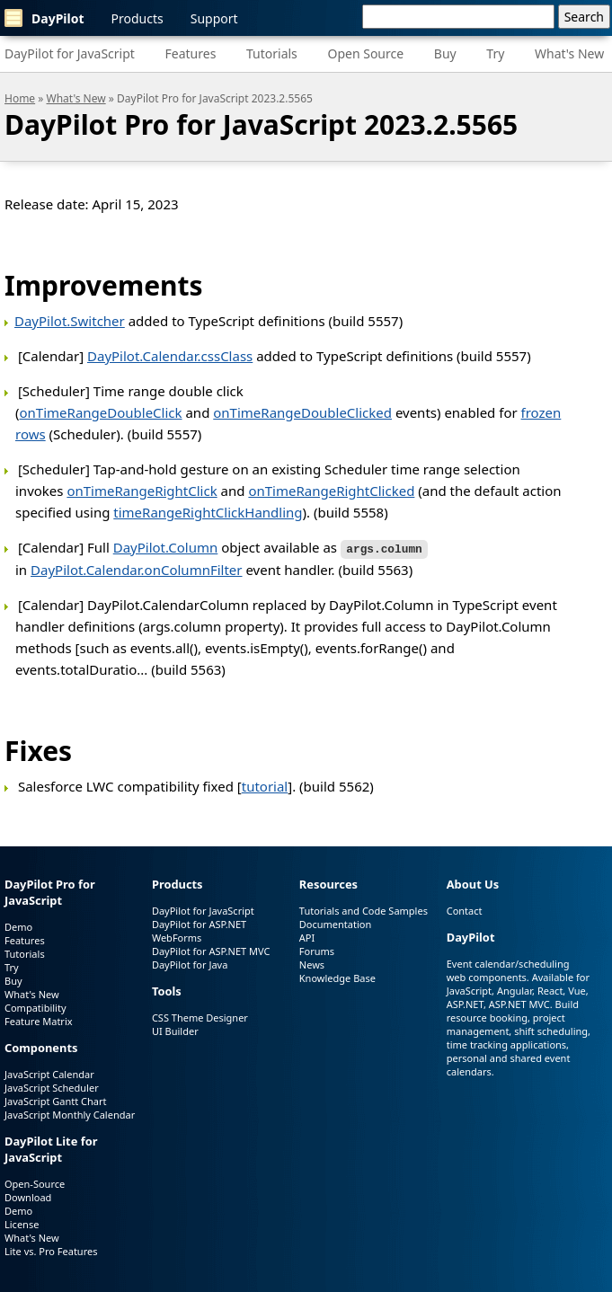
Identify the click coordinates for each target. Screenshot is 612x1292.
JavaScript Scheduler (51, 1086)
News (311, 963)
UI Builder (175, 1029)
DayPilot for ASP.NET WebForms (199, 929)
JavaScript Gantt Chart (55, 1099)
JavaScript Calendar (49, 1072)
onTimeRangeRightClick (142, 491)
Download (27, 1195)
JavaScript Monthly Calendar (69, 1112)
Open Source (365, 53)
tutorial (265, 785)
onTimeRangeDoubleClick (101, 412)
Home (19, 98)
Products (137, 18)
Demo (18, 926)
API (307, 936)
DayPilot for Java (189, 963)
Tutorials (271, 53)
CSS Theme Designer (200, 1015)
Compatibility (35, 1006)
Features (191, 53)
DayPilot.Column (165, 547)
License (21, 1222)
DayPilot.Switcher (69, 321)
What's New (569, 53)
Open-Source (34, 1182)
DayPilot (44, 18)
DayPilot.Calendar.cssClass (170, 356)
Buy (445, 53)
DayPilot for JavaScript (69, 53)
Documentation (335, 923)
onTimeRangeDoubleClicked (302, 412)
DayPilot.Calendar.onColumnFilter (136, 569)
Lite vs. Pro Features (50, 1249)
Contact (465, 909)
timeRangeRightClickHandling (207, 512)
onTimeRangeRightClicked (331, 491)
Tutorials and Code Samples (363, 909)
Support (214, 18)
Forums (316, 950)
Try (495, 53)
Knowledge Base (337, 977)
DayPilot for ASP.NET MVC (211, 950)
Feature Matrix (38, 1020)
